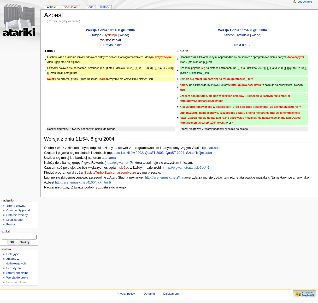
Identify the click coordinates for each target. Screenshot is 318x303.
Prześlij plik (13, 268)
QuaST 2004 (175, 153)
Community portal (18, 210)
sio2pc (124, 167)
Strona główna (15, 205)
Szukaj (6, 231)
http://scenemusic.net (160, 177)
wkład (124, 35)
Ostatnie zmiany (17, 215)
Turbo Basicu (105, 172)
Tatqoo (96, 35)
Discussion (70, 7)
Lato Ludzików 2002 (128, 153)
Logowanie (305, 1)
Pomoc (11, 224)
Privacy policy (126, 293)
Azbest (228, 35)
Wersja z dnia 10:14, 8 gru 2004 (110, 30)
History (104, 7)
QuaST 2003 (154, 153)
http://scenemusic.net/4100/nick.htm (81, 182)
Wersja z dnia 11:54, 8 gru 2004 (242, 30)
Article (51, 7)
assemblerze (126, 172)
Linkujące (12, 254)
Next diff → (242, 45)
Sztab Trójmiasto (198, 153)
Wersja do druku (17, 277)
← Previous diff (110, 45)
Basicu (89, 172)
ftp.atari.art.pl (211, 148)
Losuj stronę (14, 219)
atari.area (109, 158)
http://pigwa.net (117, 163)
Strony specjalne (17, 272)
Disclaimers (171, 293)
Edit (91, 7)
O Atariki (149, 293)
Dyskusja (110, 35)
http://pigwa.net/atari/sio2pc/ (185, 167)
